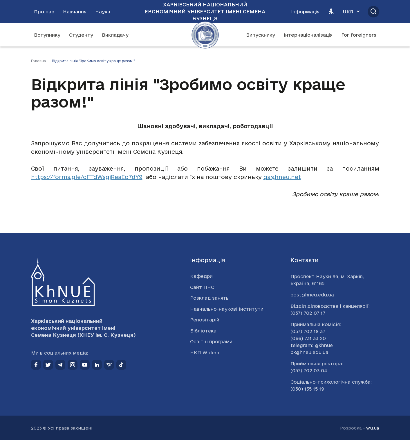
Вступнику (47, 34)
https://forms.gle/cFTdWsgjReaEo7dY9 (86, 177)
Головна (38, 61)
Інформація (305, 11)
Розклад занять (209, 298)
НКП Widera (204, 352)
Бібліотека (203, 330)
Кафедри (201, 276)
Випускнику (260, 34)
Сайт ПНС (202, 287)
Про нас (44, 11)
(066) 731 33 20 (308, 338)
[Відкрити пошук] (373, 11)
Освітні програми (211, 341)
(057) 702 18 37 (307, 331)
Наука (102, 11)
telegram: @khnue (311, 345)
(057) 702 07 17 (307, 313)
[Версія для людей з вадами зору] (331, 11)
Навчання (74, 11)
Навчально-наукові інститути (226, 309)
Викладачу (115, 34)
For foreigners (358, 34)
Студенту (81, 34)
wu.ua (372, 427)
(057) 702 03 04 (308, 370)
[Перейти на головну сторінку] (205, 35)
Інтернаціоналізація (308, 34)
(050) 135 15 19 (307, 388)
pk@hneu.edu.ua (309, 352)
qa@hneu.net (282, 177)
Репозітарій (204, 319)
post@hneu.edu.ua (312, 294)
